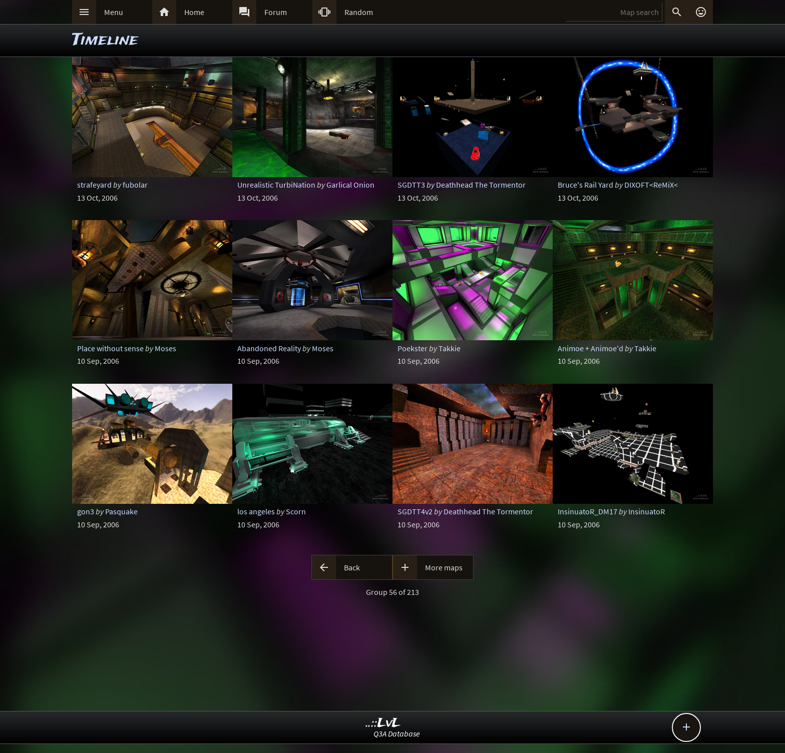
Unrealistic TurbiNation (276, 185)
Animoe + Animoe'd (590, 348)
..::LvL (383, 723)
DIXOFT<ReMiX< (651, 185)
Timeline (105, 40)
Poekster (413, 348)
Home (194, 12)
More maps (444, 567)
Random (358, 12)
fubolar (135, 185)
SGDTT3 (411, 185)
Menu (113, 12)
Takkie (450, 348)
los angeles (256, 511)
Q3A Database (396, 733)
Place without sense (110, 348)
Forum (275, 12)
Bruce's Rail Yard (585, 185)
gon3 (85, 511)
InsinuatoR (646, 511)
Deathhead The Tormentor (481, 185)
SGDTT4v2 (415, 511)
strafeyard (94, 185)
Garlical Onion (350, 185)
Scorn (296, 511)
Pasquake (121, 511)
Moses (165, 348)
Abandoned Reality (269, 348)
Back (352, 567)
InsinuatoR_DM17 (587, 511)
